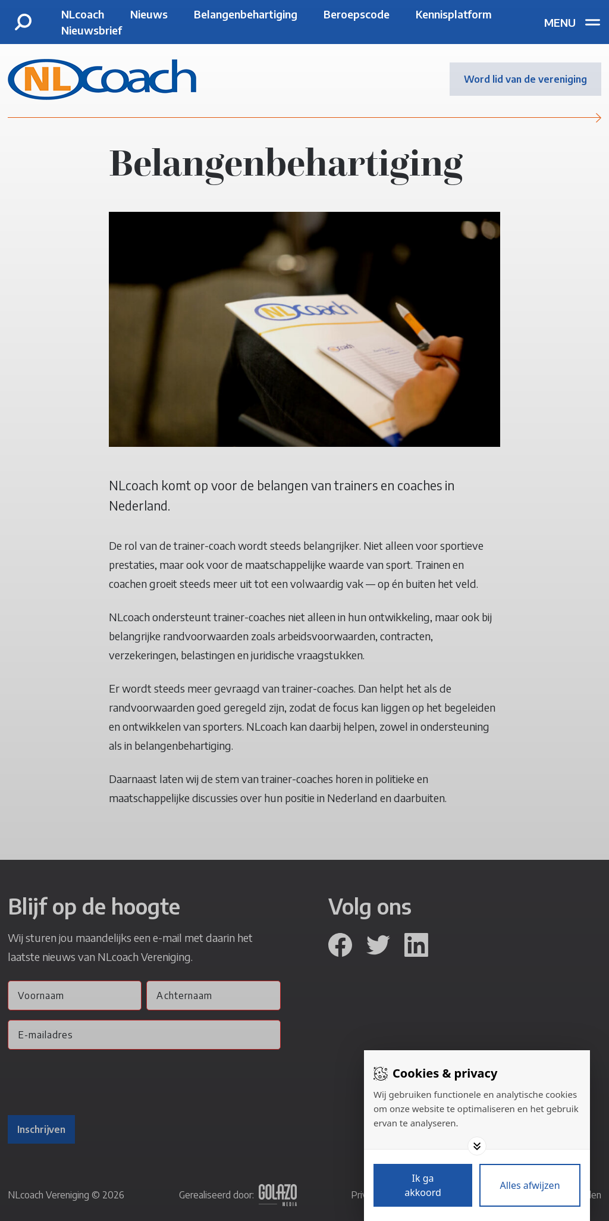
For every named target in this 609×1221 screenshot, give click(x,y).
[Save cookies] (422, 1185)
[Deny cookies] (529, 1185)
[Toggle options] (476, 1146)
